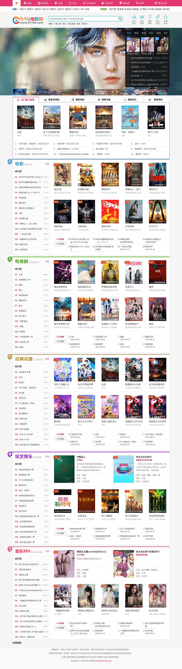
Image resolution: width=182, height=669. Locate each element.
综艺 (73, 3)
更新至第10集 (65, 380)
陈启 (149, 475)
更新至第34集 (65, 417)
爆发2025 (24, 244)
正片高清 (75, 149)
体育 (140, 3)
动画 (87, 9)
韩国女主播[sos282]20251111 (91, 551)
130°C (80, 202)
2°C (79, 360)
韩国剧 (135, 9)
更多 (47, 164)
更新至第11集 (159, 282)
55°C (56, 262)
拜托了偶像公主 (61, 384)
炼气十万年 (153, 132)
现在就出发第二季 (27, 542)
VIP (82, 9)
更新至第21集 (80, 127)
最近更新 (142, 19)
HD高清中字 (65, 185)
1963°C (116, 552)
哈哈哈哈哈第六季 (26, 470)
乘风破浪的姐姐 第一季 (29, 516)
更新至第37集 (136, 319)
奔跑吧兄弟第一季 (27, 537)
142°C (127, 165)
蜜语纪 (138, 154)
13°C (115, 457)
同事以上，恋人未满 (28, 224)
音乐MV (107, 3)
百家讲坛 (22, 506)
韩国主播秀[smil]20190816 (30, 187)
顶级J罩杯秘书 (63, 149)
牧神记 (21, 382)
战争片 (61, 9)
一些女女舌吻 (25, 234)
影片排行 (134, 19)
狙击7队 (58, 189)
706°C (80, 586)
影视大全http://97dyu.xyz (101, 661)
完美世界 (61, 144)
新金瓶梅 (22, 595)
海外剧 (166, 9)
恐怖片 (53, 9)
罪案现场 (23, 321)
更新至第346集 (158, 127)
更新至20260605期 (63, 511)
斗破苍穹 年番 (102, 144)
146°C (80, 165)
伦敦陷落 (22, 198)
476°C (103, 360)
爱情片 (30, 9)
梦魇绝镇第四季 (109, 287)
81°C (56, 165)
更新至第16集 (88, 417)
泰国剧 (158, 9)
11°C (127, 360)
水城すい (154, 570)
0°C (127, 262)
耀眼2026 (74, 132)
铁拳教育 (22, 311)
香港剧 (120, 9)
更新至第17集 (65, 319)
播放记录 (161, 3)
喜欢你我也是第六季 (28, 532)
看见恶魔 (71, 24)
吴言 (144, 475)
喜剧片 (38, 9)
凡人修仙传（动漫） (27, 403)
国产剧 (113, 9)
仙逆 (19, 132)
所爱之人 (129, 287)
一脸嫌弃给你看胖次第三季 (30, 601)
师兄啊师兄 (23, 413)
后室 (20, 213)
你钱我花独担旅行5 (27, 495)
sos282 (85, 570)
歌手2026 (23, 511)
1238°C (104, 586)
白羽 (154, 475)
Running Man (24, 154)
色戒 (78, 24)
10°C (127, 299)
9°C (79, 397)
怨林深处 (58, 226)
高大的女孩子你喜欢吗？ (29, 564)
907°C (151, 586)
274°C (80, 299)
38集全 (146, 154)
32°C (151, 491)
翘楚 (50, 24)
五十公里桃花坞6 (51, 132)
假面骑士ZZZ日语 (134, 421)
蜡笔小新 (23, 419)
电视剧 (43, 3)
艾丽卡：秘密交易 (27, 637)
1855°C (127, 586)
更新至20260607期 (52, 127)
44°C (56, 202)
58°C (151, 202)
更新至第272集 (72, 144)
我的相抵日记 (84, 287)
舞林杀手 (22, 203)
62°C (151, 165)
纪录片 (76, 9)
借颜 (21, 326)
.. (160, 570)
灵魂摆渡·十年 (24, 280)
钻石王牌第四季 (85, 384)
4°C (150, 397)
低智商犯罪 (23, 295)
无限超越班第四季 (26, 501)
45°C (56, 299)
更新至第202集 (116, 144)
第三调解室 (107, 516)
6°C (79, 262)
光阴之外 (22, 398)
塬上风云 (22, 316)
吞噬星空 (138, 149)
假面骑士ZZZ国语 (157, 421)
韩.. (159, 475)
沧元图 (21, 393)
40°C (79, 491)
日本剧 (150, 9)
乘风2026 (23, 485)
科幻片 (45, 9)
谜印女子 (153, 189)
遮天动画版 (24, 429)
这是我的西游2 (26, 521)
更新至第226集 (150, 149)
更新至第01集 (65, 282)
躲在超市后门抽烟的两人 (30, 445)
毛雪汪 (21, 149)
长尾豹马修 (23, 218)
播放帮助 (149, 19)
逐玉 (64, 24)
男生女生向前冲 (144, 457)
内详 (84, 475)
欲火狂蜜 (99, 149)
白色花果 (129, 226)
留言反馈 (157, 19)
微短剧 (124, 3)
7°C (103, 262)
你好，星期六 (128, 132)
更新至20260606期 (134, 511)
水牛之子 (153, 226)
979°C (56, 586)
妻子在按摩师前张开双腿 (29, 580)
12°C (56, 397)
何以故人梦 (24, 342)
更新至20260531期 (39, 154)
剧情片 (68, 9)
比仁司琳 (145, 570)
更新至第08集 (136, 282)
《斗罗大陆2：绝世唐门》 (30, 84)
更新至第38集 (136, 417)
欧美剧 (128, 9)
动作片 (23, 9)
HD (106, 149)
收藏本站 (165, 19)
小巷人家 (57, 24)
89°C (151, 299)
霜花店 (84, 24)
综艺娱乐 (10, 455)
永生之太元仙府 (26, 434)
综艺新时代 (59, 516)
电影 (28, 3)
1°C (55, 360)
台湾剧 (143, 9)
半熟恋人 (81, 457)
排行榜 (18, 171)
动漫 (59, 3)
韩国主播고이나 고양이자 (29, 192)
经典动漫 (10, 357)
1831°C (56, 552)
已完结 (143, 144)
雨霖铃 (100, 154)
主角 (136, 144)
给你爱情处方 (131, 324)
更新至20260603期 (34, 149)
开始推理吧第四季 (27, 527)
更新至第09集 (136, 380)
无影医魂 (23, 249)
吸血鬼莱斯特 (60, 287)
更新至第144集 (27, 127)
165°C (103, 165)
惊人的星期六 (131, 516)
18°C (127, 397)
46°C (127, 202)
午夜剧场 (89, 3)
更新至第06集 (65, 606)
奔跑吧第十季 (24, 475)
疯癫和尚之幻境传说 (28, 239)
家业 (20, 306)
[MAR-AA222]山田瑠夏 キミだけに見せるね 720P (79, 633)
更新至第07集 (112, 282)
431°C (151, 262)
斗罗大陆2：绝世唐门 (28, 144)
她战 (21, 347)
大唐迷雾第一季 (26, 337)
